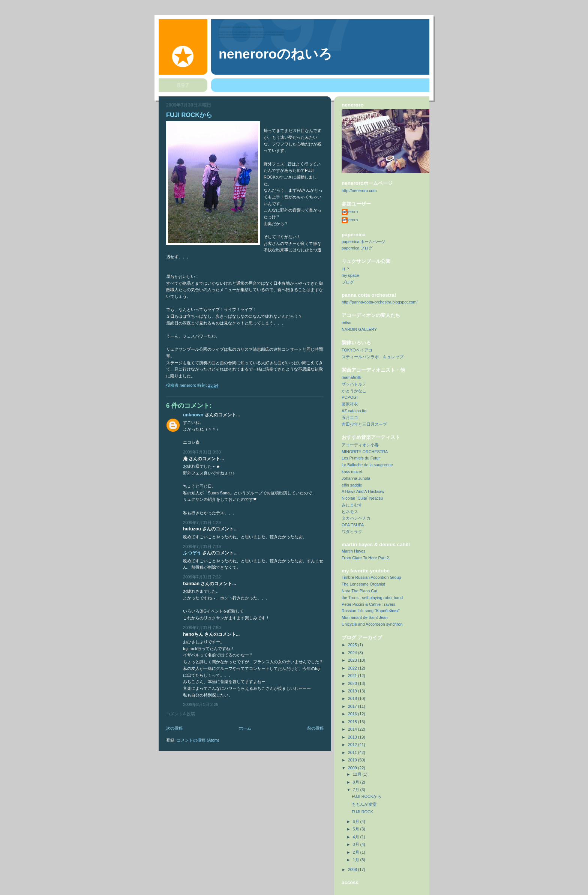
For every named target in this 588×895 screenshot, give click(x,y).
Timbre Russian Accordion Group (371, 577)
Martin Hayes (354, 551)
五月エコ (350, 417)
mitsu (346, 322)
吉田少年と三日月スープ (364, 424)
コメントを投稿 (180, 714)
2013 (353, 737)
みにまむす (352, 505)
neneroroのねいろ (275, 54)
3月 (356, 844)
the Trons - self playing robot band (372, 597)
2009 (353, 768)
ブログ (348, 282)
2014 (353, 729)
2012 (353, 744)
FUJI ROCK (362, 811)
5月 (356, 829)
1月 (356, 859)
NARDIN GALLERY (359, 329)
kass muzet (352, 471)
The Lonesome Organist (363, 584)
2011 (353, 752)
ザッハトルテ (354, 384)
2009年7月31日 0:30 (202, 452)
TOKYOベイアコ (357, 350)
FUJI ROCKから (366, 796)
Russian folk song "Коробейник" (371, 610)
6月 (356, 821)
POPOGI (350, 397)
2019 (353, 691)
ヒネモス (350, 511)
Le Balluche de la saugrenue (367, 465)
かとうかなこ (354, 391)
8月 (356, 782)
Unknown (193, 414)
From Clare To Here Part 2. (366, 558)
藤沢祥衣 (350, 404)
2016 (353, 714)
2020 (353, 683)
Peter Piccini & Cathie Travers (368, 604)
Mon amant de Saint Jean (365, 617)
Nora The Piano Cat (359, 591)
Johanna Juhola (356, 478)
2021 (353, 675)
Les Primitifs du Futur (361, 458)
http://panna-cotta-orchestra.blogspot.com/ (380, 302)
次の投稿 (174, 728)
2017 (353, 706)
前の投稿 (315, 728)
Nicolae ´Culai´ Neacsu (362, 498)
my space (350, 275)
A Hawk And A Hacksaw (363, 491)
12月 (358, 774)
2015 (353, 721)
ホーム (245, 728)
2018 (353, 698)
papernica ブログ (357, 248)
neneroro (350, 211)
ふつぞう (192, 553)
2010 (353, 760)
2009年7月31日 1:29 (202, 522)
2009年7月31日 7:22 (202, 577)
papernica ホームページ (363, 241)
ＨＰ (346, 269)
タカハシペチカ (356, 518)
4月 (356, 837)
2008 (353, 869)
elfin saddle (352, 485)
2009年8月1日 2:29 (200, 704)
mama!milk (351, 377)
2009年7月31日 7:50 (202, 627)
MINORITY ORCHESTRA (365, 451)
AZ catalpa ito (354, 410)
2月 (356, 852)
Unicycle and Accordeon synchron (372, 624)
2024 (353, 652)
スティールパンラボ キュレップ (373, 356)
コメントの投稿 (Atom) (198, 740)
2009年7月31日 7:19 (202, 546)
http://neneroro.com (359, 190)
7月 (356, 789)
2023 (353, 660)
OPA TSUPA (353, 525)
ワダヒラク (352, 531)
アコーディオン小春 (360, 445)
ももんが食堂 (364, 804)
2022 (353, 668)
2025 (353, 645)
